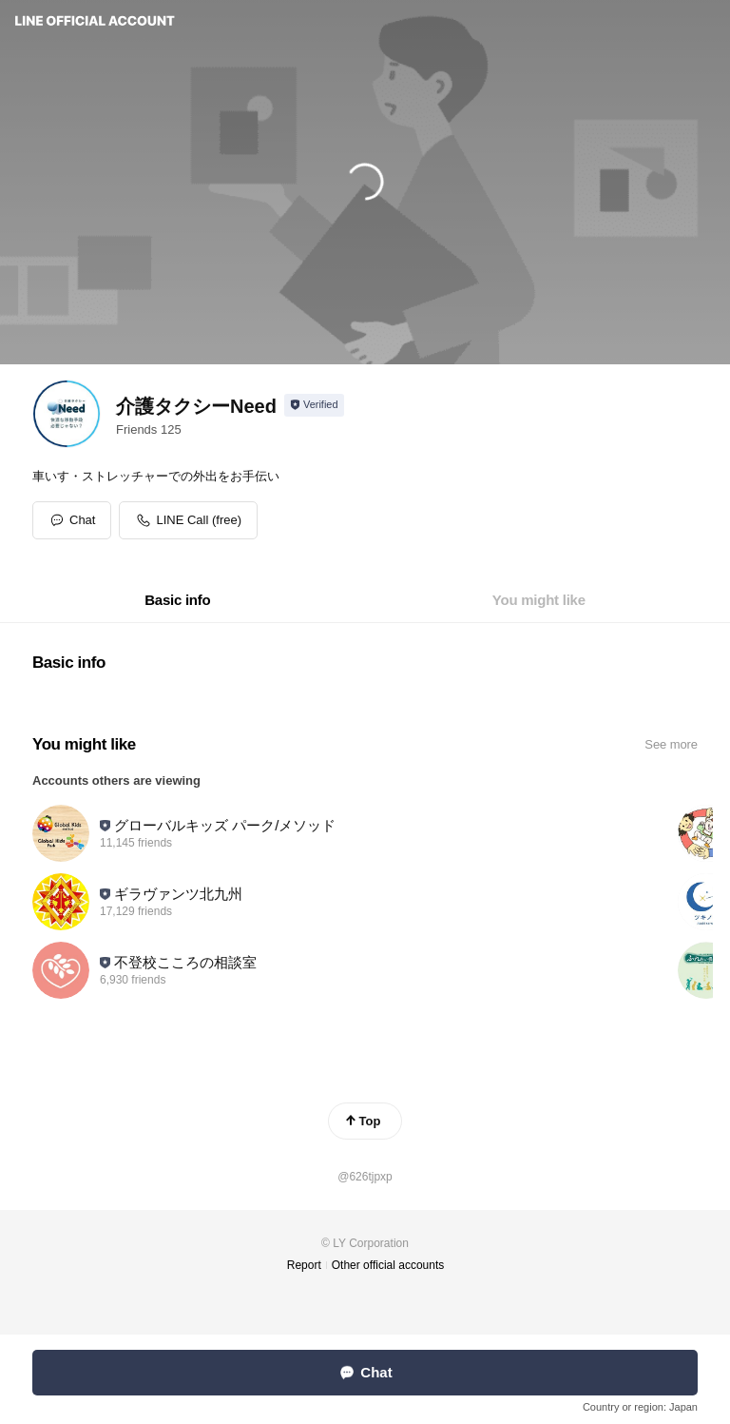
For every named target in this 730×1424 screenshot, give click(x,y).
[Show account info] (314, 405)
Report (304, 1265)
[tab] (177, 600)
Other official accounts (388, 1265)
